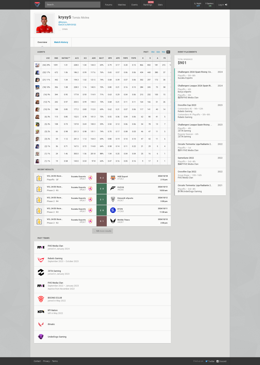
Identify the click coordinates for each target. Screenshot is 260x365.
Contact (37, 361)
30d (152, 52)
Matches (122, 5)
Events (135, 5)
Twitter (209, 361)
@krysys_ (63, 22)
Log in (222, 4)
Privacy (46, 361)
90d (163, 52)
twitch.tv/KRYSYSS (67, 25)
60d (158, 52)
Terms (55, 361)
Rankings (148, 3)
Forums (108, 5)
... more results (102, 231)
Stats (160, 5)
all (168, 52)
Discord (221, 361)
